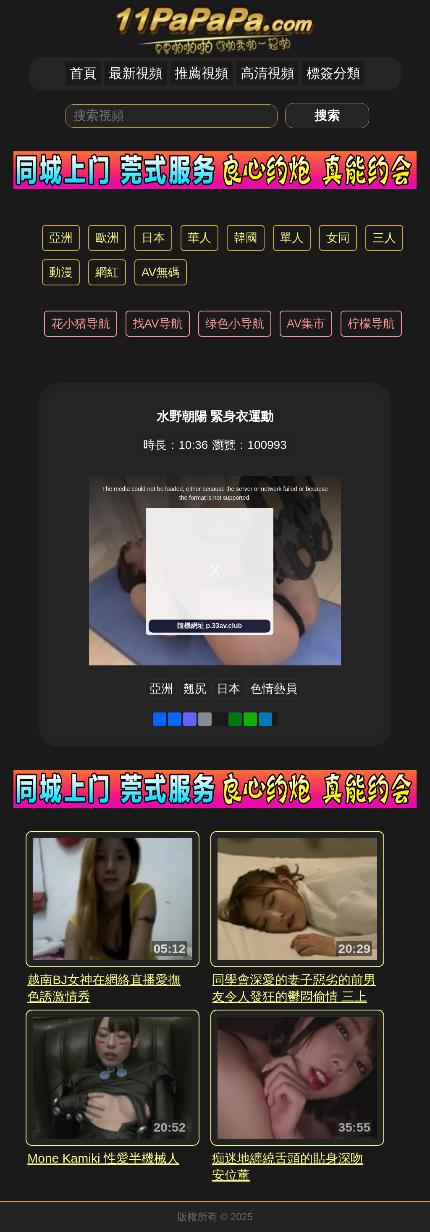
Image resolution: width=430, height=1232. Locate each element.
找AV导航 (158, 323)
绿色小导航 (234, 323)
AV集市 (306, 323)
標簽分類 (333, 73)
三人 (384, 237)
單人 (292, 237)
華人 (199, 237)
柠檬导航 (371, 323)
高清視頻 (267, 73)
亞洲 (61, 237)
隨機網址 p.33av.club (209, 625)
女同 (338, 237)
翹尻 (195, 688)
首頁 (83, 73)
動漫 (61, 272)
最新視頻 (136, 73)
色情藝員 (273, 688)
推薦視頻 (201, 73)
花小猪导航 (80, 323)
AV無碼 (161, 272)
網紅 (107, 272)
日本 (153, 237)
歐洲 (107, 237)
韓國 (245, 237)
